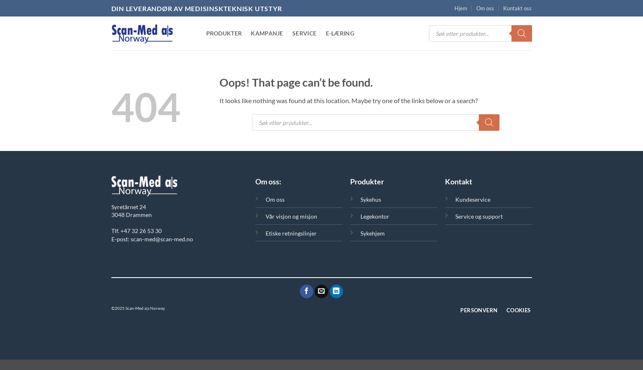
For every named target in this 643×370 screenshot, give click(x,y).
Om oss (485, 8)
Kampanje (267, 33)
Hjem (461, 8)
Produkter (224, 33)
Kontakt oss (517, 8)
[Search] (521, 33)
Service (304, 33)
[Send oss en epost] (321, 292)
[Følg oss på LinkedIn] (336, 292)
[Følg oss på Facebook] (306, 292)
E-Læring (340, 33)
